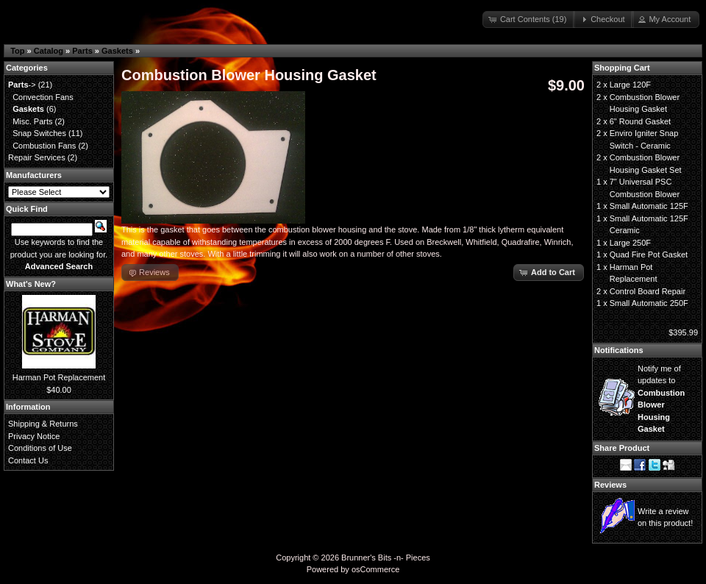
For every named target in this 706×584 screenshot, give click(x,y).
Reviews (610, 484)
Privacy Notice (34, 436)
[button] (529, 19)
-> (22, 84)
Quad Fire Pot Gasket (649, 254)
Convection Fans (43, 97)
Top (17, 50)
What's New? (31, 283)
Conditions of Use (40, 448)
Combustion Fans (44, 145)
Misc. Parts (32, 121)
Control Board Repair (647, 291)
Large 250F (630, 242)
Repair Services (36, 157)
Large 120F (630, 84)
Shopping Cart (622, 67)
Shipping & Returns (43, 423)
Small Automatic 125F (649, 206)
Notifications (618, 350)
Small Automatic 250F (649, 303)
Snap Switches (39, 133)
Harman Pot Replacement (59, 377)
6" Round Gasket (640, 121)
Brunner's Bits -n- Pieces (385, 557)
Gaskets (117, 50)
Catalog (48, 50)
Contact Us (28, 460)
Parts (82, 50)
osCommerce (375, 569)
